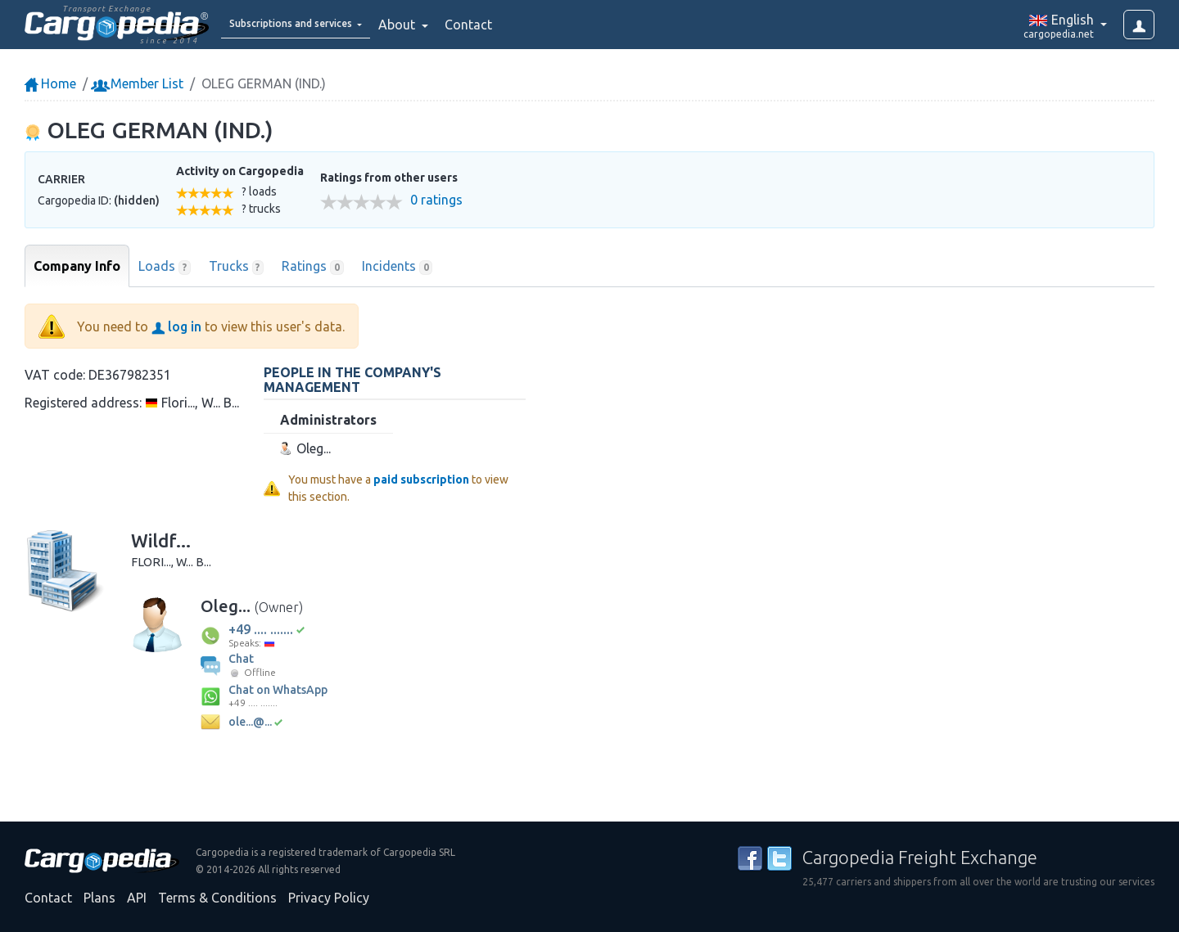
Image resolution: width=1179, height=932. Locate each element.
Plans (99, 897)
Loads (164, 267)
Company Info (77, 266)
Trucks (236, 267)
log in (176, 326)
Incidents (397, 267)
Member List (138, 83)
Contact (511, 24)
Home (50, 83)
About (441, 24)
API (137, 897)
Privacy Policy (328, 897)
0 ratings (436, 200)
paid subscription (421, 479)
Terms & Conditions (217, 897)
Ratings (313, 267)
